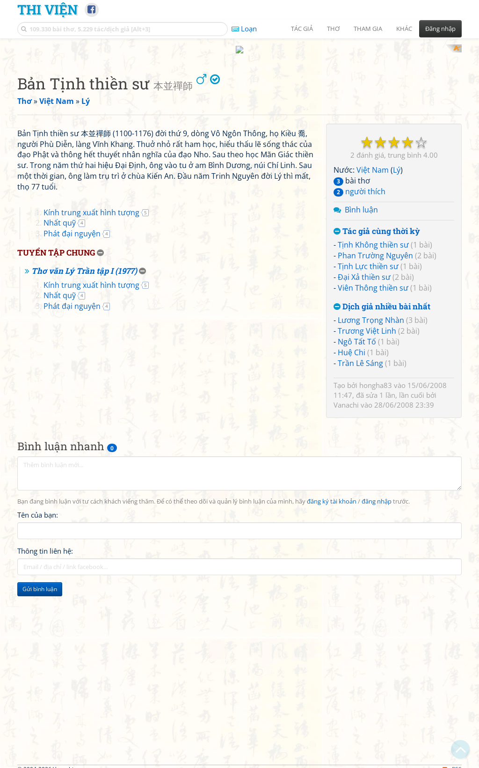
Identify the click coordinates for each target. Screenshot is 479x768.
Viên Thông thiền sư (373, 279)
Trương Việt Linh (367, 322)
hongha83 (375, 376)
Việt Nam (372, 161)
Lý (396, 161)
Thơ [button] (333, 28)
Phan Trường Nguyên (375, 247)
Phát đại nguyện (72, 356)
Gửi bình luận (39, 620)
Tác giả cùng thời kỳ (377, 222)
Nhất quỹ (60, 345)
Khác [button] (404, 28)
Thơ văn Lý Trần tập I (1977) (84, 393)
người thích (359, 182)
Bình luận (361, 201)
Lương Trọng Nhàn (371, 312)
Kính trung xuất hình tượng (91, 334)
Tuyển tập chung (56, 375)
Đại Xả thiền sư (364, 268)
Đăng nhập (440, 28)
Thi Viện (47, 9)
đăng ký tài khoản (331, 532)
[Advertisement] (70, 683)
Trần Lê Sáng (360, 354)
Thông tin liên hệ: (45, 581)
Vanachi (346, 396)
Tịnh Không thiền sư (373, 236)
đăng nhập (377, 532)
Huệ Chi (351, 343)
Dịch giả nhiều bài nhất (382, 297)
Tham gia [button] (368, 28)
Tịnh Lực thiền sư (368, 257)
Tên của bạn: (37, 545)
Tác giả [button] (302, 28)
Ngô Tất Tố (357, 333)
